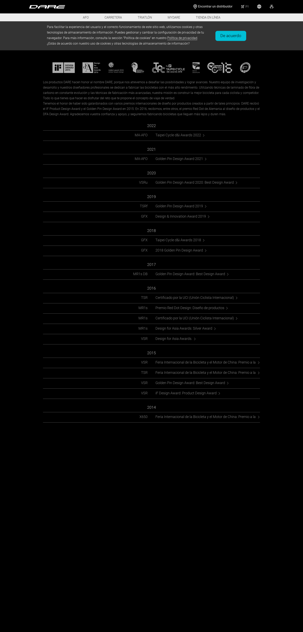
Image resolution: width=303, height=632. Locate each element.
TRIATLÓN (145, 17)
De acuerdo (230, 35)
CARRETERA (113, 17)
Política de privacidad (182, 38)
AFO (86, 17)
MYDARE (174, 17)
